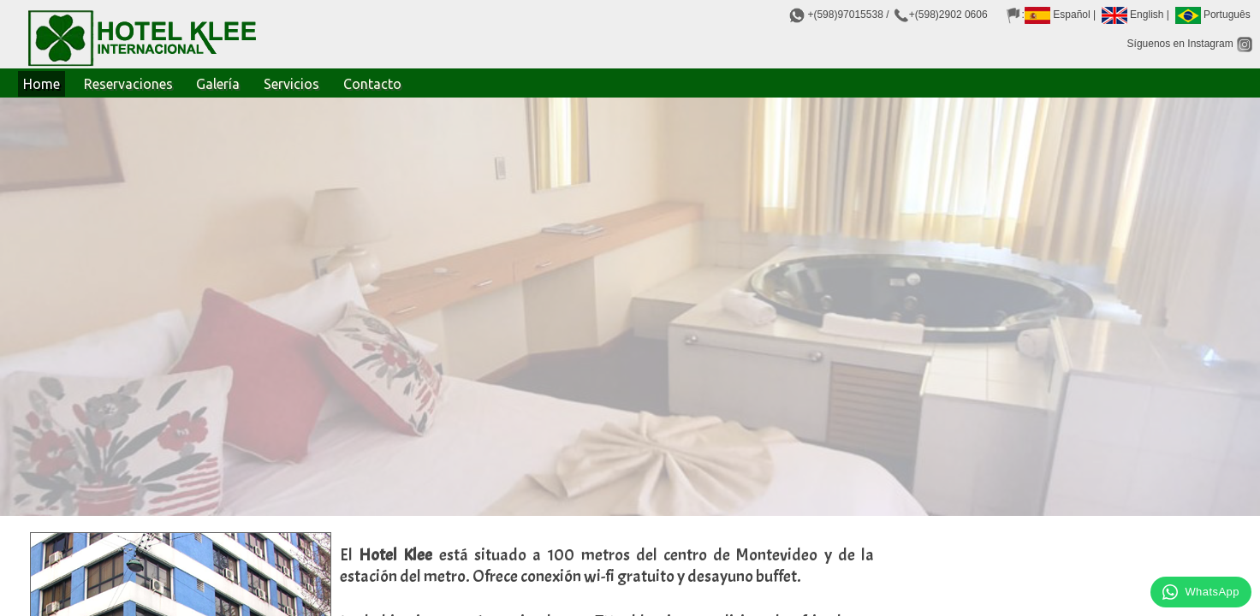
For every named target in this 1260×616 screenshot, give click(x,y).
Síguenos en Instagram (1190, 44)
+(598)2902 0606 (948, 15)
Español (1058, 15)
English (1133, 15)
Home (41, 84)
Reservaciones (128, 84)
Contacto (372, 84)
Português (1213, 15)
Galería (218, 84)
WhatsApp (1200, 592)
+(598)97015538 (845, 15)
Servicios (291, 84)
